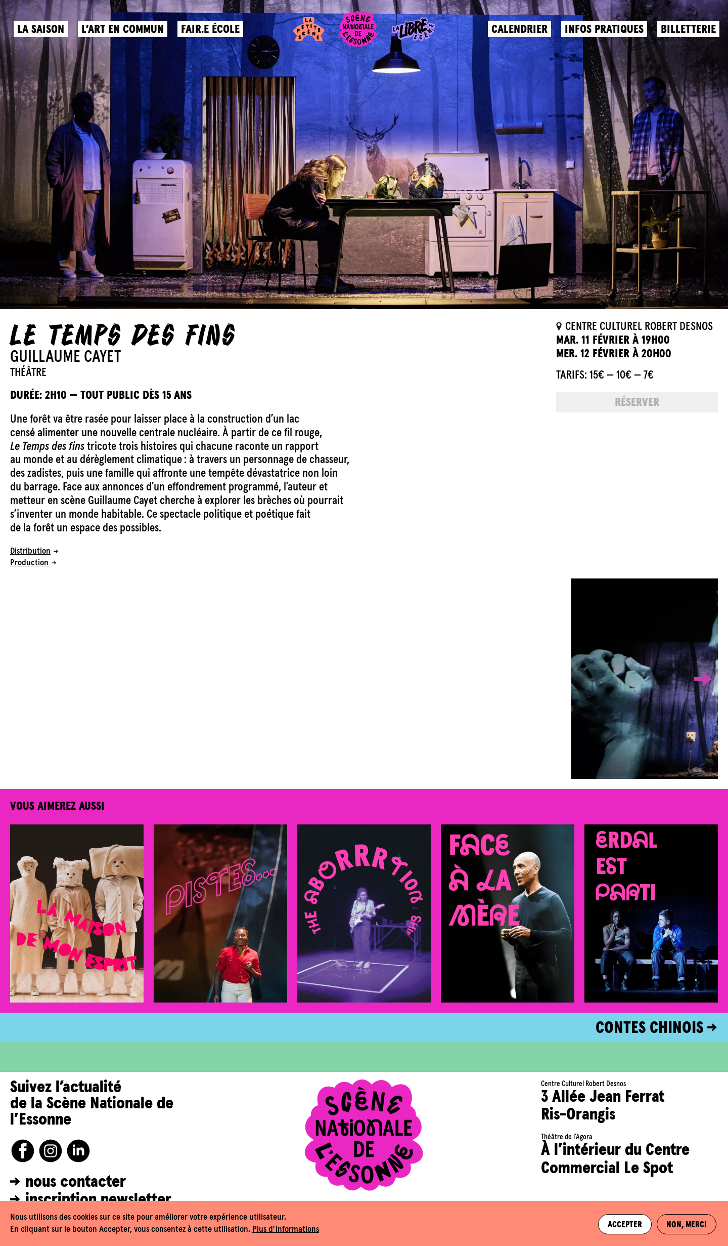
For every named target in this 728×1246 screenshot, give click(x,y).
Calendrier (518, 33)
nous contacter (75, 1182)
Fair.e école (212, 33)
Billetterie (686, 33)
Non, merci (687, 1223)
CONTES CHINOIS (649, 1028)
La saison (42, 33)
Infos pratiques (602, 33)
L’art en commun (124, 33)
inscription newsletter (98, 1200)
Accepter (624, 1223)
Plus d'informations (285, 1229)
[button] (695, 678)
